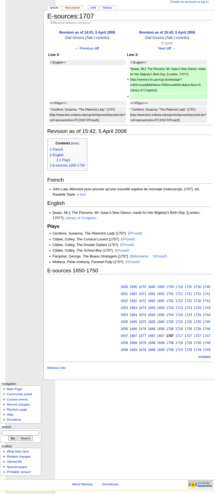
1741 (207, 294)
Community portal (19, 394)
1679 (142, 350)
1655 (124, 322)
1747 (207, 336)
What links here (18, 451)
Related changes (19, 456)
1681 (151, 294)
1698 (161, 343)
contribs (102, 38)
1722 (188, 301)
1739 (197, 350)
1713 (179, 308)
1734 (197, 315)
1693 (161, 308)
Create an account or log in (189, 1)
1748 (207, 343)
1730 (197, 287)
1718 (179, 343)
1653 (124, 308)
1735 (197, 322)
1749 (207, 350)
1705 (170, 322)
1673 (142, 308)
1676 (142, 329)
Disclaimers (110, 484)
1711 (179, 294)
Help (10, 414)
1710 (179, 287)
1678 (142, 343)
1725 (188, 322)
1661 (133, 294)
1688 (151, 343)
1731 (197, 294)
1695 (161, 322)
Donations (14, 419)
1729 (188, 350)
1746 (207, 329)
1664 (133, 315)
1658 (124, 343)
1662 (133, 301)
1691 (161, 294)
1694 (161, 315)
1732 (197, 301)
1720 (188, 287)
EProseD (135, 233)
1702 (170, 301)
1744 (207, 315)
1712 (179, 301)
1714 (179, 315)
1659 (124, 350)
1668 (133, 343)
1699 (161, 350)
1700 (170, 287)
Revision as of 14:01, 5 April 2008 (87, 32)
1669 (133, 350)
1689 (151, 350)
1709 (170, 350)
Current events (17, 399)
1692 (161, 301)
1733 (197, 308)
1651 (124, 294)
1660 (133, 287)
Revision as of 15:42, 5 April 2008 (167, 32)
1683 (151, 308)
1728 (188, 343)
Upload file (14, 461)
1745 (207, 322)
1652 (124, 301)
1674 (142, 315)
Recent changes (18, 404)
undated (204, 357)
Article (54, 7)
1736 (197, 329)
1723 (188, 308)
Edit (93, 7)
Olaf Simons (74, 38)
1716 (179, 329)
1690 (161, 287)
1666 (133, 329)
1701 (170, 294)
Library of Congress (81, 218)
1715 (179, 322)
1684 (151, 315)
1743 (207, 308)
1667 (133, 336)
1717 (179, 336)
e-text (81, 194)
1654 (124, 315)
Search (6, 427)
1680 (151, 287)
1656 (124, 329)
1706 (170, 329)
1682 (151, 301)
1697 (161, 336)
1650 (124, 287)
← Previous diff (87, 48)
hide (75, 143)
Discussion (72, 7)
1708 (170, 343)
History (107, 7)
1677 (142, 336)
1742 (207, 301)
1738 (197, 343)
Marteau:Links (56, 367)
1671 (142, 294)
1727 (188, 336)
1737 (197, 336)
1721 (188, 294)
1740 (207, 287)
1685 (151, 322)
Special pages (17, 467)
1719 (179, 350)
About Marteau (82, 484)
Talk (90, 38)
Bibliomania (139, 256)
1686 (151, 329)
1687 (151, 336)
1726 (188, 329)
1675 (142, 322)
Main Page (14, 389)
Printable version (19, 472)
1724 (188, 315)
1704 (170, 315)
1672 (142, 301)
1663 (133, 308)
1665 (133, 322)
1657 (124, 336)
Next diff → (167, 48)
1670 (142, 287)
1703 (170, 308)
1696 (161, 329)
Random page (17, 409)
